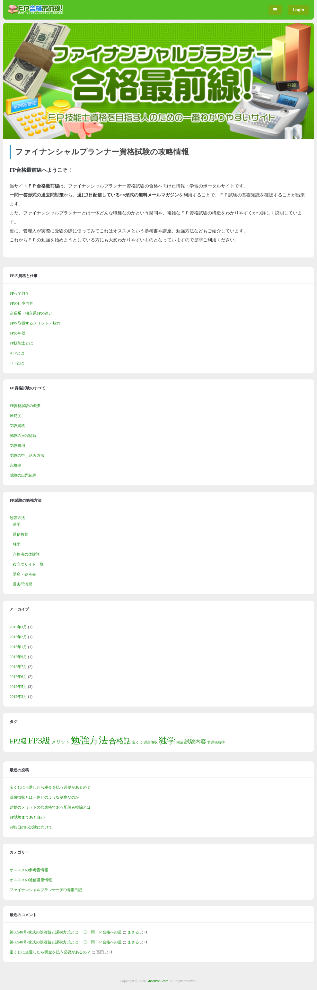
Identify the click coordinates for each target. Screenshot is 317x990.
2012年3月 (18, 696)
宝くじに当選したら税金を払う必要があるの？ (50, 787)
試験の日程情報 (23, 435)
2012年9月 (18, 657)
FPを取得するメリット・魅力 (35, 323)
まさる (133, 932)
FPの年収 (17, 333)
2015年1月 (18, 647)
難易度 (15, 415)
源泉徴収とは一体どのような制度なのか (44, 797)
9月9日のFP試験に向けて (31, 827)
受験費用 (17, 445)
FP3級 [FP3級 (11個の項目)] (39, 740)
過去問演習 (22, 584)
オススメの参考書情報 (29, 870)
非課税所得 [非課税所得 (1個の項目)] (216, 742)
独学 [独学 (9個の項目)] (167, 740)
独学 (17, 544)
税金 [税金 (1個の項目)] (179, 742)
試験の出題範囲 (23, 475)
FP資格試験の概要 (25, 406)
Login (298, 9)
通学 (17, 524)
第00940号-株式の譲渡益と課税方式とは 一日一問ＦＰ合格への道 (66, 932)
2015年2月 (18, 637)
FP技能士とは (21, 343)
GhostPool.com (157, 981)
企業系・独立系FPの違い (31, 313)
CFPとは (17, 363)
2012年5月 (18, 686)
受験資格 (17, 425)
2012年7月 (18, 666)
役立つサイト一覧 (28, 564)
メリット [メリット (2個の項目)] (61, 741)
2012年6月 (18, 676)
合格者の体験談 (26, 554)
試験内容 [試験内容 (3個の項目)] (195, 742)
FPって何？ (19, 293)
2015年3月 (18, 627)
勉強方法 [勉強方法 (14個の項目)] (89, 740)
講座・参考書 (24, 574)
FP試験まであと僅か (27, 817)
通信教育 (20, 534)
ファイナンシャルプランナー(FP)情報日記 (46, 890)
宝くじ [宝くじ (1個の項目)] (137, 742)
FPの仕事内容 (21, 303)
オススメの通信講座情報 (31, 880)
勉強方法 (17, 518)
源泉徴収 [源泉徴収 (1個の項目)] (151, 742)
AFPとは (17, 353)
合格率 (15, 465)
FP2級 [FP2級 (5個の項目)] (18, 741)
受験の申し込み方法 (27, 455)
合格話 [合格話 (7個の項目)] (120, 741)
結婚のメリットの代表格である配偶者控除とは (50, 807)
